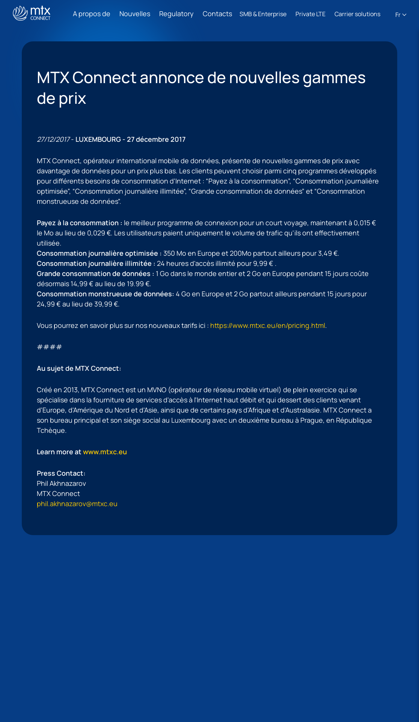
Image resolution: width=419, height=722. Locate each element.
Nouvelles (134, 13)
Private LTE (310, 14)
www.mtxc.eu (105, 451)
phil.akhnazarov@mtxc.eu (77, 503)
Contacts (217, 13)
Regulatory (176, 13)
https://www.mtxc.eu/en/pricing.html (267, 325)
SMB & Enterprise (263, 14)
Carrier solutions (357, 14)
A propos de (91, 13)
